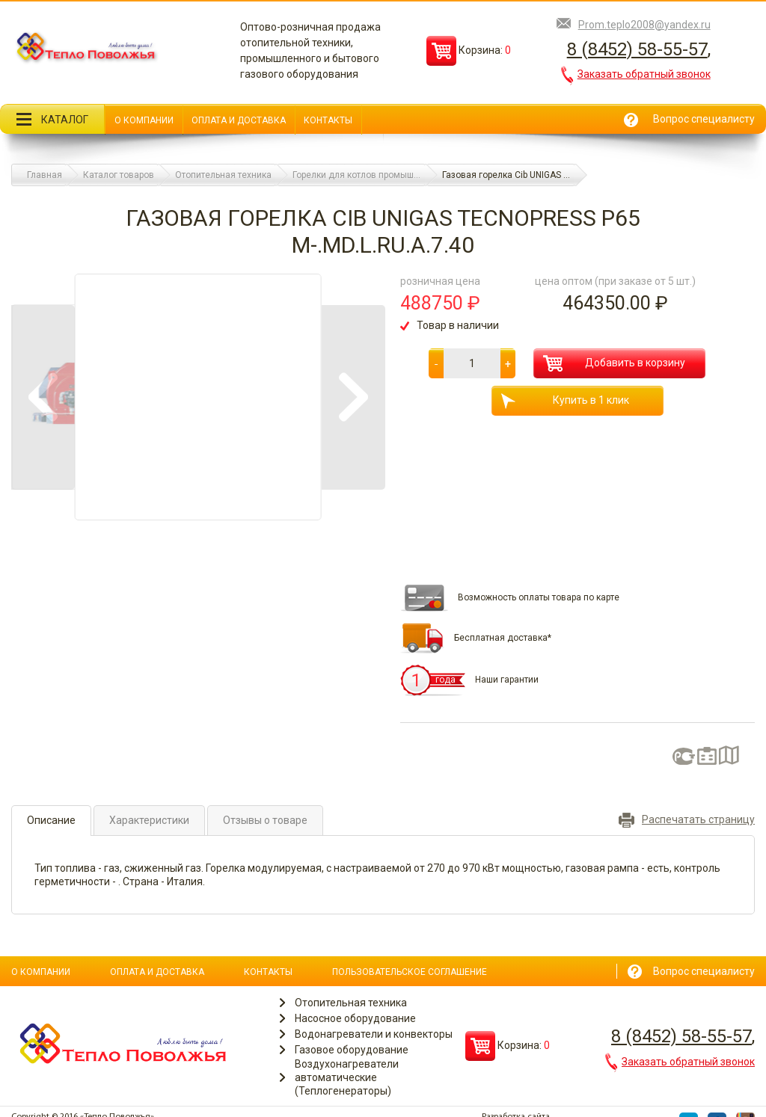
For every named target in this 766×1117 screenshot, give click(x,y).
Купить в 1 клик (565, 401)
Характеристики (149, 820)
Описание (51, 820)
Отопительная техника (351, 1003)
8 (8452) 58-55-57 (637, 49)
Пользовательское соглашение (409, 972)
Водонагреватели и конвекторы (374, 1034)
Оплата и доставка (239, 120)
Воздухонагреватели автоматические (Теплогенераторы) (347, 1077)
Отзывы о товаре (265, 820)
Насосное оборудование (355, 1018)
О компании (144, 120)
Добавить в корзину (614, 363)
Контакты (328, 120)
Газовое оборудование (351, 1050)
